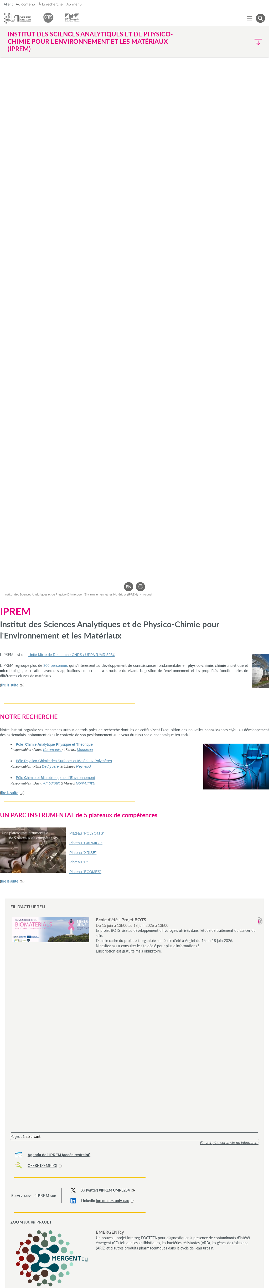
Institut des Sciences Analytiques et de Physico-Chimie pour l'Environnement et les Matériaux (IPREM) (71, 594)
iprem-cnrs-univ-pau (112, 1200)
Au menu (74, 4)
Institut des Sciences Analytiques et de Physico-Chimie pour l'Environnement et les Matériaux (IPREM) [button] (90, 41)
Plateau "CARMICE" (85, 843)
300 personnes (55, 665)
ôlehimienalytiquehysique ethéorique (54, 744)
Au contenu (25, 4)
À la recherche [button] (51, 4)
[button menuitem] (260, 18)
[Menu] (250, 18)
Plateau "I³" (78, 862)
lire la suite (9, 685)
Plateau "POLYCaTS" (86, 833)
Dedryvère (50, 766)
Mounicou (85, 750)
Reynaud (83, 766)
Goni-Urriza (85, 783)
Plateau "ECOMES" (85, 872)
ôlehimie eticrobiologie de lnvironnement (55, 778)
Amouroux (51, 783)
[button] (234, 41)
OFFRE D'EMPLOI (42, 1165)
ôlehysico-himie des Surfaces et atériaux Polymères (64, 761)
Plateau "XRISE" (82, 853)
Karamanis (52, 750)
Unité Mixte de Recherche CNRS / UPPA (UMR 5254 (71, 655)
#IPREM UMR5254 (114, 1190)
